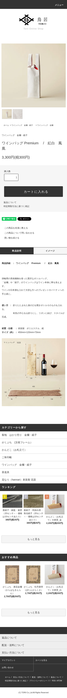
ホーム (6, 125)
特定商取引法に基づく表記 (16, 206)
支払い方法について (21, 677)
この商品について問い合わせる (17, 233)
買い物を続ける (9, 238)
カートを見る (41, 660)
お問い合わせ (8, 667)
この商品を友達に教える (14, 228)
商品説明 (16, 251)
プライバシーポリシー (38, 681)
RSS (54, 681)
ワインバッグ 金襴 (45, 125)
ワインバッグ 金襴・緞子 (23, 125)
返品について (10, 202)
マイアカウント (9, 660)
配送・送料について (40, 677)
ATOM (59, 681)
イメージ (50, 251)
